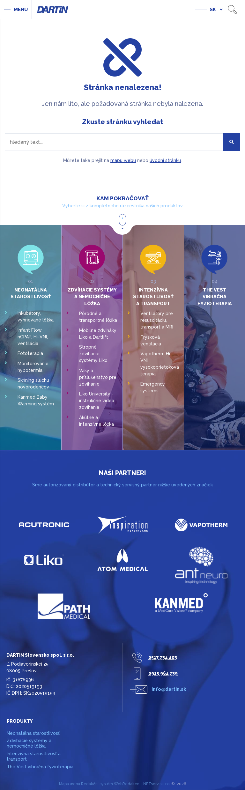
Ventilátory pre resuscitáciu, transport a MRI (156, 320)
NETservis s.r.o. (156, 784)
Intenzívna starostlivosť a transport (153, 296)
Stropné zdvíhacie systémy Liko (93, 353)
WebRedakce (126, 784)
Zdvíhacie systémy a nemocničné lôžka (92, 296)
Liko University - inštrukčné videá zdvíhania (96, 400)
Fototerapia (30, 353)
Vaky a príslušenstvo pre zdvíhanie (97, 377)
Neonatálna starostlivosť (33, 733)
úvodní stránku (165, 160)
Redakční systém (97, 784)
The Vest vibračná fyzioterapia (214, 296)
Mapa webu (69, 784)
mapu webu (123, 160)
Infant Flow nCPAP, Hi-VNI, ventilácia (33, 337)
